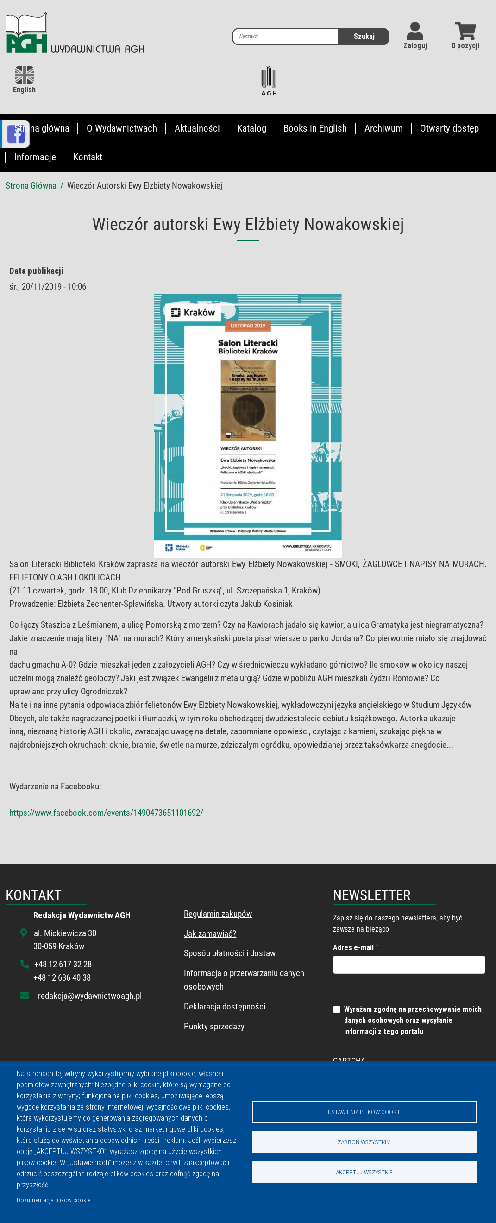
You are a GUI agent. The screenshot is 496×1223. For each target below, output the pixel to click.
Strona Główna (31, 185)
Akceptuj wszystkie (364, 1172)
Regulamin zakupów (218, 913)
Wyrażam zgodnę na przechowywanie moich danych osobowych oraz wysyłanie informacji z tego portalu (413, 1020)
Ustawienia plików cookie (364, 1112)
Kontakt (87, 157)
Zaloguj (415, 45)
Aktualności (197, 128)
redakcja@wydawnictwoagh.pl (90, 995)
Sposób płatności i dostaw (230, 953)
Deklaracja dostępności (224, 1006)
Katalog (251, 128)
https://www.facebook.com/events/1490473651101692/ (106, 812)
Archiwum (383, 128)
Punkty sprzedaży (214, 1026)
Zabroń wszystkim (364, 1142)
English (24, 80)
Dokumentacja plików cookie (53, 1200)
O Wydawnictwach (122, 128)
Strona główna (41, 128)
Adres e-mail (353, 947)
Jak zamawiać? (210, 933)
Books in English (315, 128)
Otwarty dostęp (449, 128)
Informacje (35, 157)
